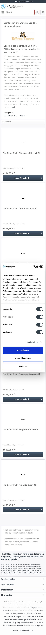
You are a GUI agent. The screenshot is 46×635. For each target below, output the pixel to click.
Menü (6, 12)
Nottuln (29, 620)
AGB (31, 608)
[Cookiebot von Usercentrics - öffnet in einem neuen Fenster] (32, 266)
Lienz (6, 620)
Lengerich (19, 617)
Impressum (38, 608)
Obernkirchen (7, 623)
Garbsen (29, 617)
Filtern (7, 122)
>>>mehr (12, 107)
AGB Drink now (27, 630)
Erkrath (23, 115)
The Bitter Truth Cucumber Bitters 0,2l (21, 374)
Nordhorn (13, 614)
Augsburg (16, 623)
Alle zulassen (23, 350)
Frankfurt (20, 625)
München (40, 611)
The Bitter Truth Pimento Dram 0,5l (20, 485)
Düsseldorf (8, 115)
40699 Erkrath (39, 573)
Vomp (41, 617)
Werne (7, 614)
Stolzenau (35, 620)
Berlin (32, 623)
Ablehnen (23, 366)
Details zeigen (32, 342)
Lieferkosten (12, 605)
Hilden (16, 115)
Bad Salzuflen (21, 614)
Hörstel (29, 614)
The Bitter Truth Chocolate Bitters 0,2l (21, 153)
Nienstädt (11, 617)
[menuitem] (6, 12)
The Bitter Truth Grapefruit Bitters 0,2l (21, 429)
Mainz (10, 625)
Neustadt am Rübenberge (17, 620)
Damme (38, 614)
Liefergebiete (38, 625)
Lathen (5, 617)
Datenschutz (7, 611)
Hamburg (26, 623)
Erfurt (5, 625)
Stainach (35, 617)
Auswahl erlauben (23, 358)
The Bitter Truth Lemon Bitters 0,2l (20, 208)
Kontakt (16, 630)
